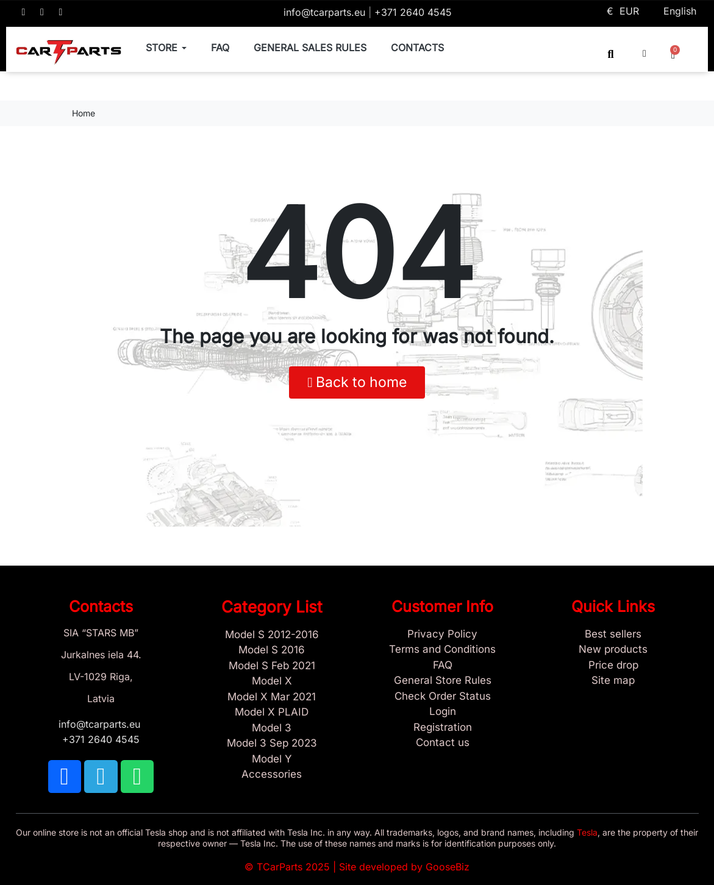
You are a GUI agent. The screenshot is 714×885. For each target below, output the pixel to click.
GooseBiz (447, 867)
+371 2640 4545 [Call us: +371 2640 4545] (413, 12)
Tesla (587, 832)
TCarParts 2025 (293, 867)
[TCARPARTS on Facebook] (24, 12)
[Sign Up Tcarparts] (442, 728)
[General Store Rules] (442, 681)
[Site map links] (613, 681)
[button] (611, 54)
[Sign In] (442, 712)
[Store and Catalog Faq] (442, 666)
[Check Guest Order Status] (442, 697)
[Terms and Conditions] (442, 650)
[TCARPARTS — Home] (69, 52)
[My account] (644, 53)
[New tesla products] (613, 650)
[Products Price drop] (613, 666)
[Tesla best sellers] (613, 634)
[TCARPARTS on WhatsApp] (61, 12)
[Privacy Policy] (442, 634)
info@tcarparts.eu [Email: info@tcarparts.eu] (326, 12)
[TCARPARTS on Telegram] (42, 12)
